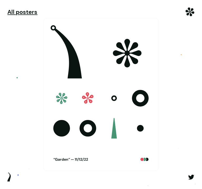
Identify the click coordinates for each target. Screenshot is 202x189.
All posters (22, 12)
